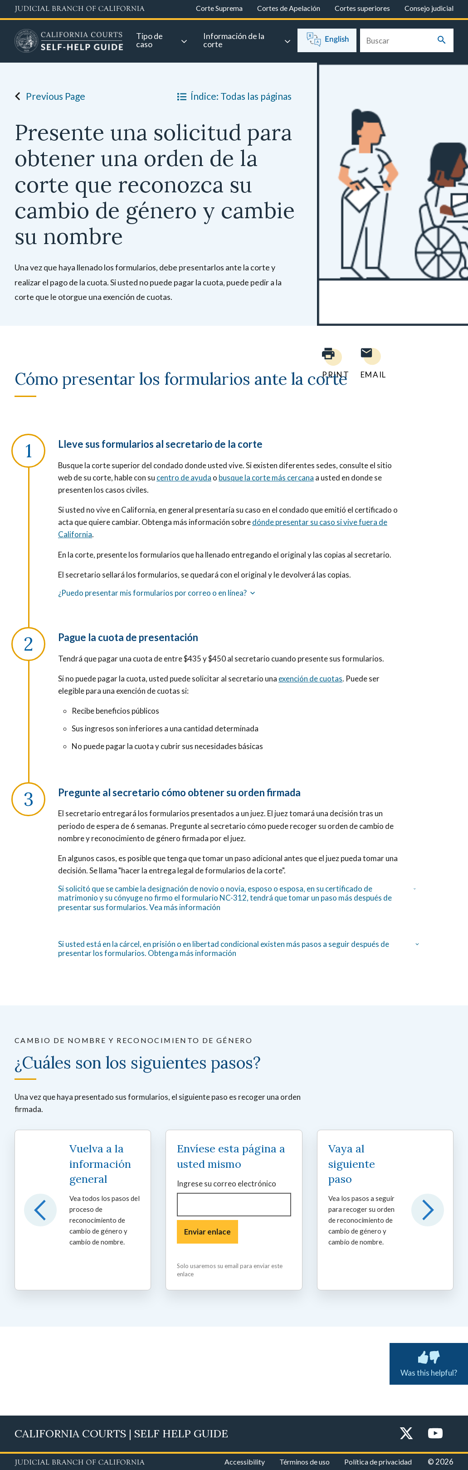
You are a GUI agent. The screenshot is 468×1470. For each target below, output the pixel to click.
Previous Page (47, 96)
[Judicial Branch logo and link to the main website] (80, 9)
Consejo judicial (429, 8)
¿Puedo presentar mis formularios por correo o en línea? (157, 593)
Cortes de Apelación (288, 8)
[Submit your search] (442, 40)
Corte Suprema (219, 8)
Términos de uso (304, 1461)
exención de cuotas (310, 678)
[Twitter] (406, 1434)
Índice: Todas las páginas (233, 96)
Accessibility (244, 1461)
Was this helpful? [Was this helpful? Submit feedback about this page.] (428, 1362)
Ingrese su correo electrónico (226, 1183)
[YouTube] (435, 1434)
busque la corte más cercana (266, 477)
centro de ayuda (183, 477)
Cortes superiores (362, 8)
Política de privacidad (378, 1461)
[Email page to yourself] (371, 363)
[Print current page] (330, 363)
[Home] (69, 42)
